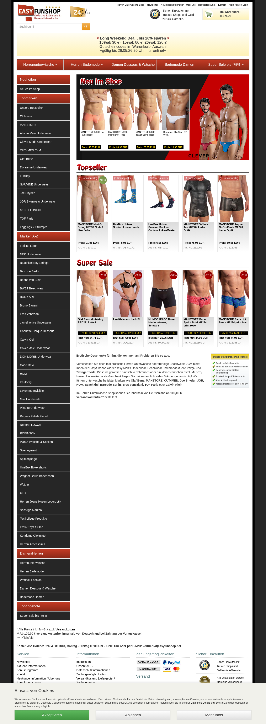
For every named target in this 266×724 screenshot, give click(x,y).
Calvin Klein (27, 339)
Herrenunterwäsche (40, 65)
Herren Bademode (87, 65)
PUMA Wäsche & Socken (36, 442)
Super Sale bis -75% (226, 65)
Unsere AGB (84, 666)
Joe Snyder (27, 193)
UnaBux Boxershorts (33, 467)
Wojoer (24, 484)
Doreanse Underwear (34, 167)
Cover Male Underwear (35, 348)
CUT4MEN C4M (30, 150)
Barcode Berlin (29, 271)
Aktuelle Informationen (31, 666)
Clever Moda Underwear (36, 141)
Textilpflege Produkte (33, 518)
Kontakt (222, 5)
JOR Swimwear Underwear (37, 201)
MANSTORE (28, 124)
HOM (23, 373)
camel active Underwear (35, 322)
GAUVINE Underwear (34, 184)
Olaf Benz (26, 159)
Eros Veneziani (29, 314)
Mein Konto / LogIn (238, 5)
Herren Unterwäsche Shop (130, 5)
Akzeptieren (52, 715)
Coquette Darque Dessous (37, 331)
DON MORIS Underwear (36, 356)
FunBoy (25, 176)
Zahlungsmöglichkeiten (91, 674)
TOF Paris (26, 218)
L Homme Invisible (32, 390)
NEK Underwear (30, 254)
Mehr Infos (214, 715)
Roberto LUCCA (30, 424)
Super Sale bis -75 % (33, 615)
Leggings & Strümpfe (33, 227)
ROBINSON (28, 433)
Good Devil (27, 365)
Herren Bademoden (32, 571)
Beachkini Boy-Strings (34, 262)
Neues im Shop (30, 89)
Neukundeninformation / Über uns (178, 5)
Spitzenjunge (28, 459)
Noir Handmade (30, 399)
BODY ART (27, 297)
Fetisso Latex (28, 245)
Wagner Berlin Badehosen (37, 476)
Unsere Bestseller (31, 107)
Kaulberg (26, 382)
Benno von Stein (30, 280)
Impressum (83, 661)
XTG (23, 493)
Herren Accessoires (32, 544)
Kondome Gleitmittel (33, 535)
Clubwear (26, 116)
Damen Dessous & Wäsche (133, 65)
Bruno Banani (29, 305)
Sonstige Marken (31, 510)
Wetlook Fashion (31, 580)
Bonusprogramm (207, 5)
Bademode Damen (179, 65)
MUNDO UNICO (30, 210)
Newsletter (152, 5)
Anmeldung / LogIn (29, 682)
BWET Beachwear (32, 288)
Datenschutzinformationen (93, 670)
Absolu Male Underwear (35, 133)
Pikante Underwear (32, 407)
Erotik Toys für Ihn (31, 527)
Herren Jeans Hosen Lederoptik (40, 501)
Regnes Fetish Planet (34, 416)
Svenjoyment (28, 450)
